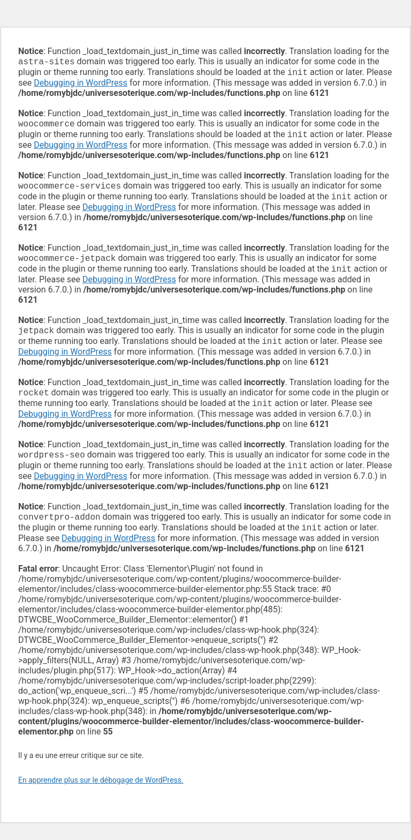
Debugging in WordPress (80, 85)
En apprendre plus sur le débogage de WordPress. (101, 797)
